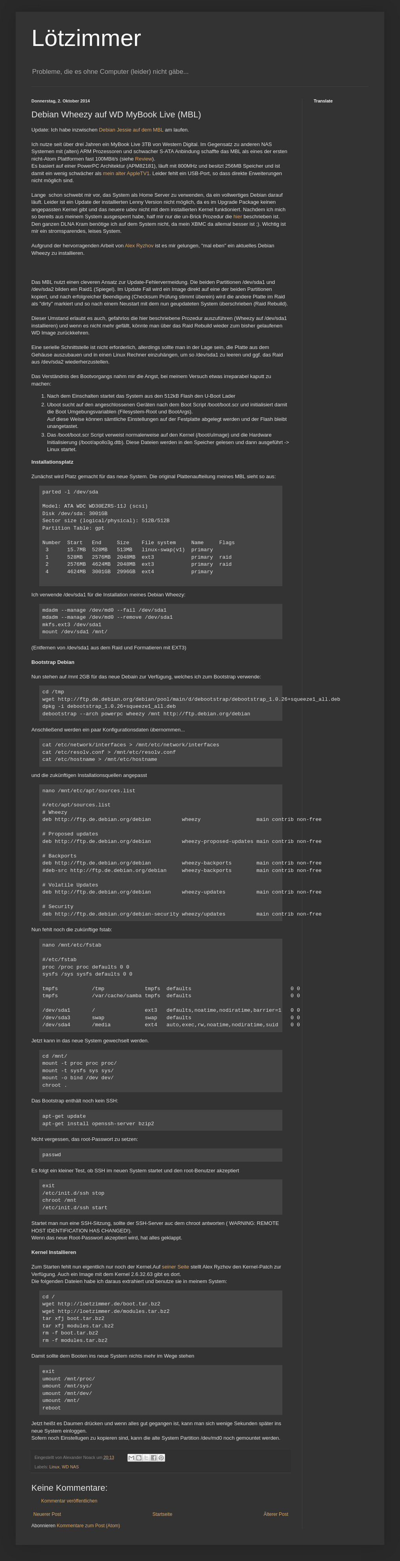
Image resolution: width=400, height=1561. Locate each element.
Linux (54, 1466)
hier (237, 216)
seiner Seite (175, 1267)
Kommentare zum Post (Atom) (88, 1525)
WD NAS (70, 1466)
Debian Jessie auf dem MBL (131, 130)
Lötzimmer (86, 38)
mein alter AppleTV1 (126, 173)
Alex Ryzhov (139, 246)
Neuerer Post (47, 1514)
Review (143, 159)
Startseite (163, 1514)
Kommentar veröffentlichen (69, 1501)
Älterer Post (276, 1514)
